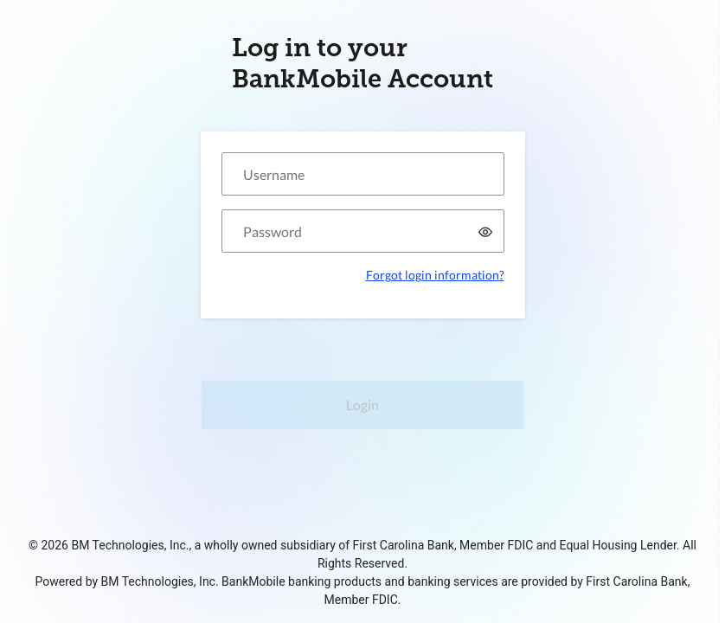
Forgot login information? (435, 274)
